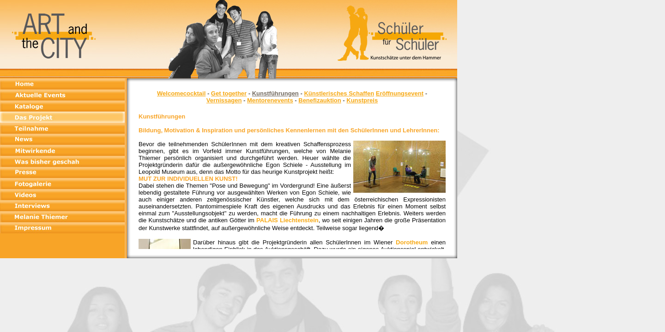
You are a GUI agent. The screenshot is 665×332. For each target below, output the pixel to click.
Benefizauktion (319, 100)
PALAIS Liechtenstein (287, 220)
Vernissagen (224, 100)
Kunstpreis (362, 100)
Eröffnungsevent (399, 93)
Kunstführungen (275, 93)
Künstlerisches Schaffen (339, 93)
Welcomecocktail (181, 93)
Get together (229, 93)
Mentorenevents (270, 100)
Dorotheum (412, 242)
